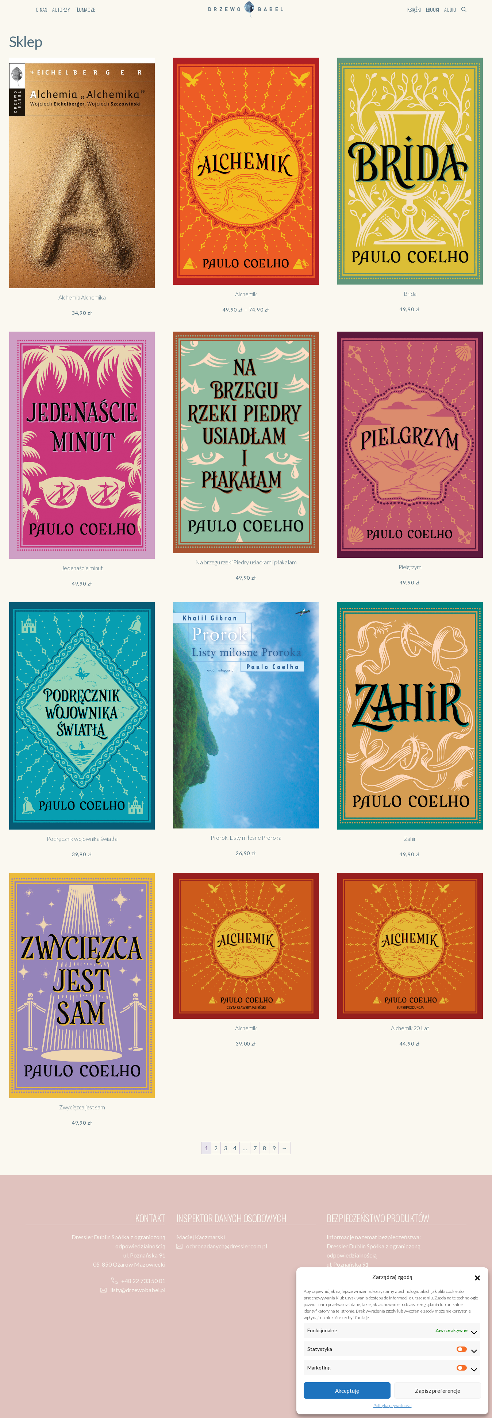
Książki (414, 9)
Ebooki (432, 9)
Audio (450, 9)
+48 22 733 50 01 (143, 1280)
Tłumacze (85, 9)
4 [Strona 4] (235, 1147)
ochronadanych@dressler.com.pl (226, 1246)
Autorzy (61, 9)
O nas (41, 9)
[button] (477, 1276)
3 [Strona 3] (225, 1147)
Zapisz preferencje (437, 1390)
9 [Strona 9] (274, 1147)
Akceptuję (347, 1390)
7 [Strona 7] (255, 1147)
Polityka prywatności (392, 1405)
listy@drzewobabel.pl (137, 1289)
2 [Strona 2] (216, 1147)
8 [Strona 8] (264, 1147)
